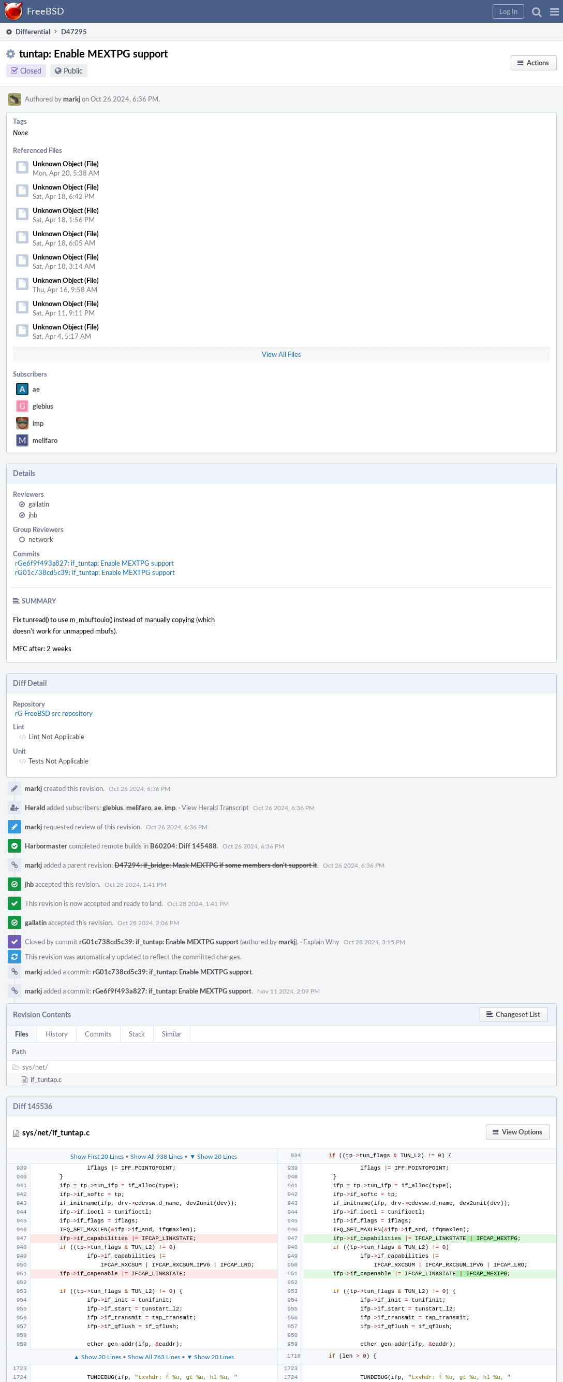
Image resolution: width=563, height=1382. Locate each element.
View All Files (281, 354)
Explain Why (321, 941)
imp (38, 423)
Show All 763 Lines (154, 1356)
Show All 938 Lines (156, 1156)
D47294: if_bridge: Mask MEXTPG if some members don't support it (215, 865)
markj (71, 99)
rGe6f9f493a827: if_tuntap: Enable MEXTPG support (94, 563)
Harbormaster (46, 846)
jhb (32, 515)
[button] (554, 11)
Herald (35, 807)
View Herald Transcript (215, 807)
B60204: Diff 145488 (183, 846)
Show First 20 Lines (97, 1156)
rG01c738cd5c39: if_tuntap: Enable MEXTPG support (95, 572)
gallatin (38, 504)
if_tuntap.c (46, 1079)
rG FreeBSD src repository (54, 713)
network (40, 539)
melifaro (45, 440)
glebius (43, 406)
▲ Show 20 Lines (97, 1356)
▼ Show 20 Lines (213, 1156)
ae (36, 389)
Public (73, 71)
